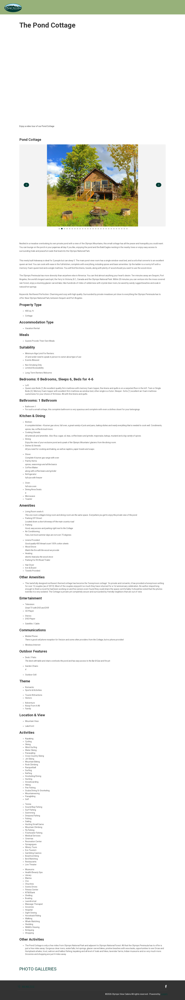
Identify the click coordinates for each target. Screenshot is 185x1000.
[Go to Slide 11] (85, 228)
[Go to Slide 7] (75, 228)
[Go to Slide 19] (106, 228)
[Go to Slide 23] (116, 228)
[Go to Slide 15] (95, 228)
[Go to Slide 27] (127, 228)
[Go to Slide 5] (69, 228)
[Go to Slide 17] (101, 228)
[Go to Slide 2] (62, 228)
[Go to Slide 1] (59, 228)
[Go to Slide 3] (64, 228)
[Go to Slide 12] (88, 228)
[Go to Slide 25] (121, 228)
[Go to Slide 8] (77, 228)
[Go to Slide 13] (90, 228)
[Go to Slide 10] (82, 228)
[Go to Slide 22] (114, 228)
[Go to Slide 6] (72, 228)
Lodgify (164, 994)
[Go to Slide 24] (119, 228)
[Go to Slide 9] (80, 228)
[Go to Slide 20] (108, 228)
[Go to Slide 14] (93, 228)
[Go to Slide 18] (103, 228)
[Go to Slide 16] (98, 228)
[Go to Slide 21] (111, 228)
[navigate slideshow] (26, 185)
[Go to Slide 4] (67, 228)
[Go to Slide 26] (124, 228)
